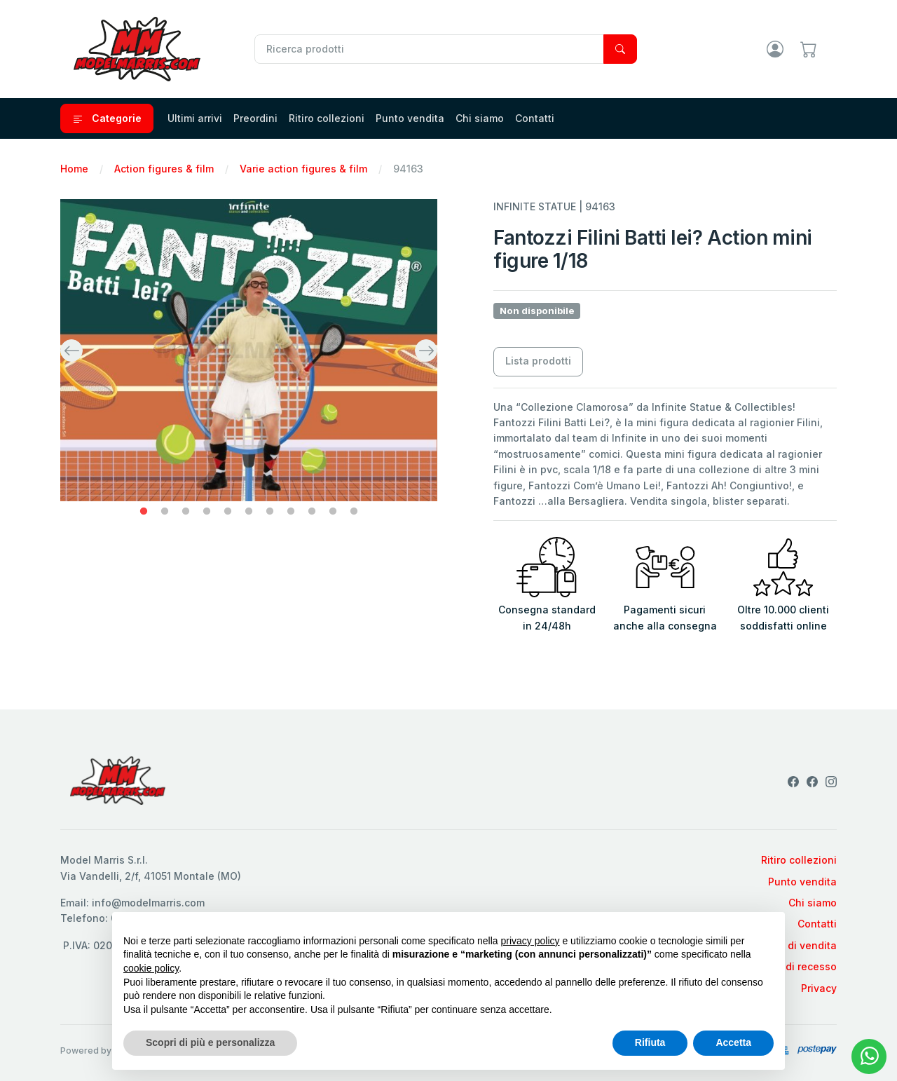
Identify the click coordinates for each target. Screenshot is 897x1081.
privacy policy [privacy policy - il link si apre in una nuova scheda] (530, 940)
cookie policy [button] (151, 968)
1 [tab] (144, 512)
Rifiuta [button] (650, 1042)
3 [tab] (186, 512)
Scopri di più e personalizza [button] (210, 1042)
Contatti (534, 118)
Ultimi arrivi (194, 118)
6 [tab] (249, 512)
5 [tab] (228, 512)
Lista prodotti (538, 361)
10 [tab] (333, 512)
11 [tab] (354, 512)
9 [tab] (312, 512)
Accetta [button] (733, 1042)
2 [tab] (165, 512)
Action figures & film (164, 169)
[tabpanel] (248, 350)
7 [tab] (270, 512)
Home (74, 169)
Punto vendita (410, 118)
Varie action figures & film (303, 169)
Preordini (255, 118)
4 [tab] (207, 512)
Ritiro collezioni (326, 118)
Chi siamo (480, 118)
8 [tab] (291, 512)
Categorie (107, 118)
